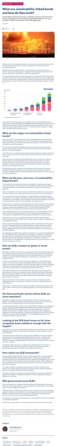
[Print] (13, 29)
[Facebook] (3, 29)
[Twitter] (9, 29)
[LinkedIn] (6, 29)
